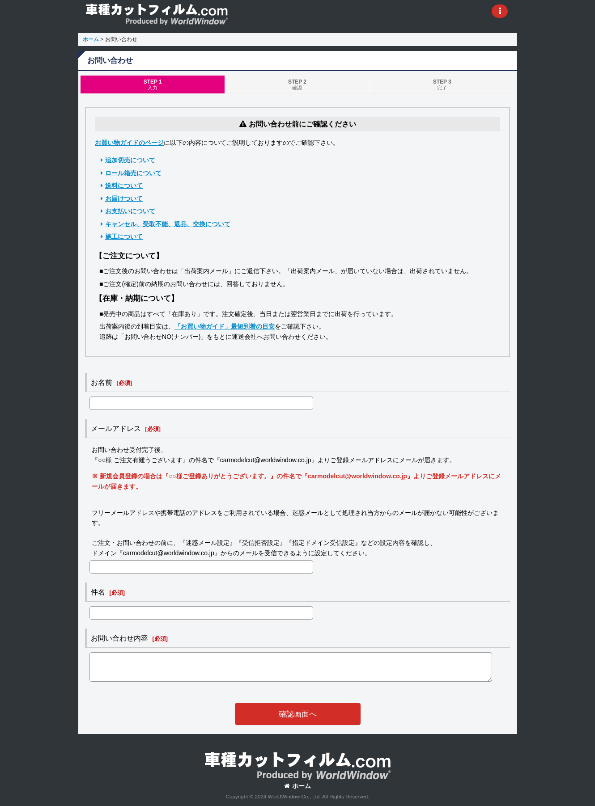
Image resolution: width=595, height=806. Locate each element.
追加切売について (130, 160)
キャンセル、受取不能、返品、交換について (167, 224)
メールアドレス (116, 428)
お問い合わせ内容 (119, 638)
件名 (98, 592)
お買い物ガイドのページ (129, 142)
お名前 (101, 382)
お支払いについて (130, 211)
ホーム (297, 785)
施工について (124, 236)
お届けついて (124, 198)
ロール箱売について (133, 173)
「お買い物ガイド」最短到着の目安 (224, 326)
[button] (500, 11)
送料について (124, 185)
